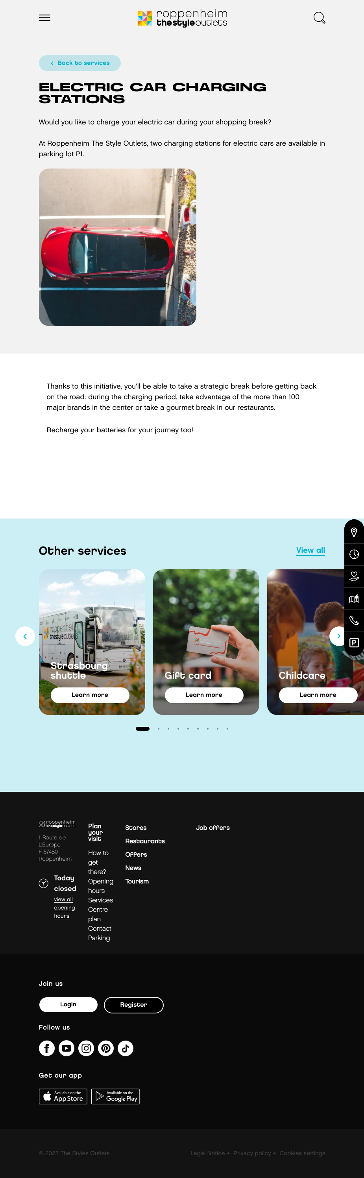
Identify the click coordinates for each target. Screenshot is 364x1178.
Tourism (137, 882)
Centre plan (98, 914)
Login (68, 1005)
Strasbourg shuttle (79, 671)
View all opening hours (64, 908)
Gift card (188, 676)
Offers (136, 855)
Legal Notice (207, 1153)
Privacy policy (252, 1153)
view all (310, 550)
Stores (135, 828)
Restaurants (145, 842)
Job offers (212, 828)
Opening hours (100, 886)
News (133, 868)
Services (100, 901)
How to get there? (98, 862)
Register (134, 1005)
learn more (90, 695)
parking (99, 938)
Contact (99, 929)
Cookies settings (302, 1153)
